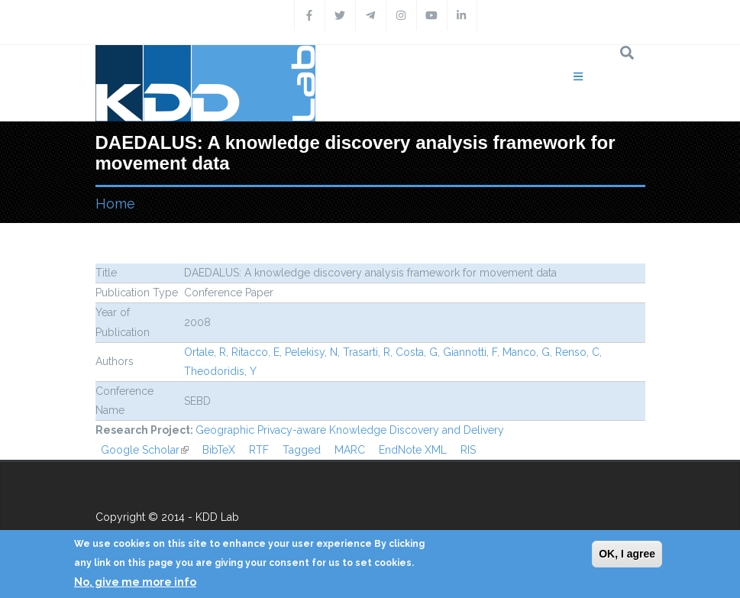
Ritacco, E (255, 352)
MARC (349, 450)
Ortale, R (205, 352)
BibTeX (218, 450)
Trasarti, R (366, 352)
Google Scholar (145, 450)
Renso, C (577, 352)
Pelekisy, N (311, 352)
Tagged (302, 450)
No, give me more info (135, 582)
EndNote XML (413, 450)
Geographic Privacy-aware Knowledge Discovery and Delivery (350, 430)
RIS (468, 450)
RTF (259, 450)
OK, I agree (627, 554)
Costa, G (417, 352)
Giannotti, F (470, 352)
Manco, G (526, 352)
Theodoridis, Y (220, 371)
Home (115, 204)
